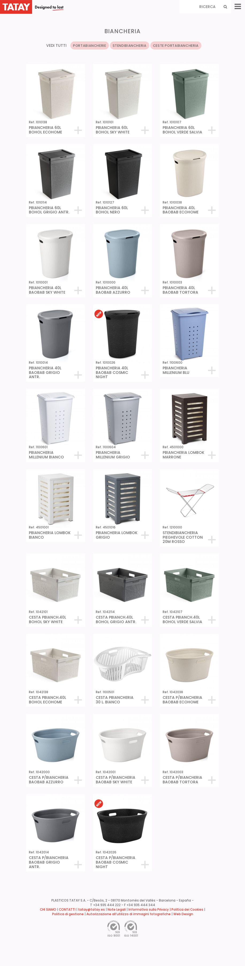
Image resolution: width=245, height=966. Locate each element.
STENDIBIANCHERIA (130, 45)
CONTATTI (67, 909)
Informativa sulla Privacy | (149, 909)
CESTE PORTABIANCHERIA (176, 45)
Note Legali (117, 909)
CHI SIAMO (48, 909)
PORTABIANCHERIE (89, 45)
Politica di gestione (68, 914)
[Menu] (238, 6)
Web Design (183, 914)
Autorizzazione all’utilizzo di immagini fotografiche (128, 914)
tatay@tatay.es (91, 909)
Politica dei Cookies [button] (187, 909)
